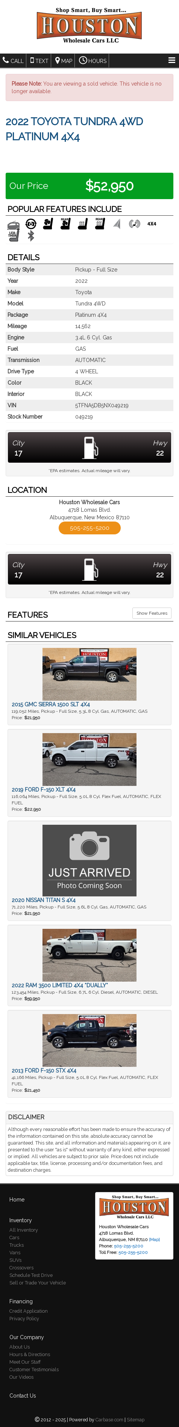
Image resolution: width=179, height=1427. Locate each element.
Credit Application (28, 1311)
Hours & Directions (29, 1354)
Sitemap (135, 1419)
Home (16, 1200)
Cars (14, 1237)
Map (63, 60)
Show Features (152, 613)
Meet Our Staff (25, 1362)
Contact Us (22, 1396)
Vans (14, 1252)
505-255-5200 (89, 528)
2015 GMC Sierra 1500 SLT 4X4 (51, 704)
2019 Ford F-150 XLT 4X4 (44, 790)
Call (13, 60)
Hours (92, 60)
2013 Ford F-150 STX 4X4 (44, 1071)
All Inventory (23, 1230)
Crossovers (21, 1267)
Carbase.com (109, 1419)
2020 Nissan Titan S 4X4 (44, 900)
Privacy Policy (24, 1318)
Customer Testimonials (34, 1369)
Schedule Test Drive (31, 1275)
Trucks (16, 1245)
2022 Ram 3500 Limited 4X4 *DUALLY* (60, 985)
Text (39, 60)
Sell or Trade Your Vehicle (37, 1283)
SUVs (15, 1260)
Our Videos (21, 1377)
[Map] (154, 1239)
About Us (19, 1347)
